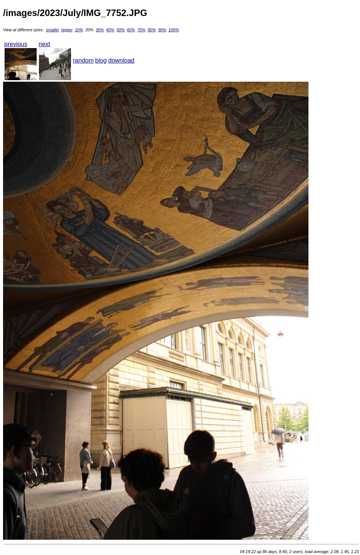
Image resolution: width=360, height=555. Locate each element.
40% (110, 29)
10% (79, 29)
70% (141, 29)
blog (101, 60)
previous (15, 44)
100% (173, 29)
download (121, 60)
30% (100, 29)
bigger (67, 29)
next (44, 44)
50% (120, 29)
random (83, 60)
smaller (52, 29)
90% (162, 29)
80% (152, 29)
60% (131, 29)
